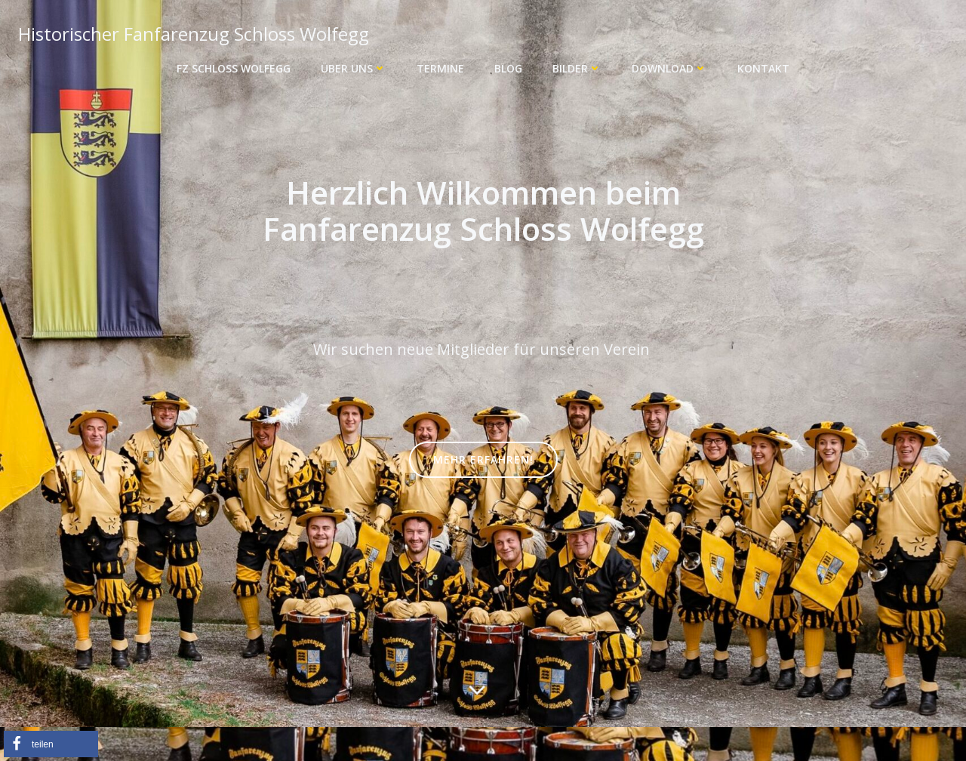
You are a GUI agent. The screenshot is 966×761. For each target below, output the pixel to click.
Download (669, 68)
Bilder (576, 68)
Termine (440, 68)
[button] (51, 744)
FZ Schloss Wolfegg (234, 68)
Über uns (353, 68)
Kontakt (763, 68)
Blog (508, 68)
